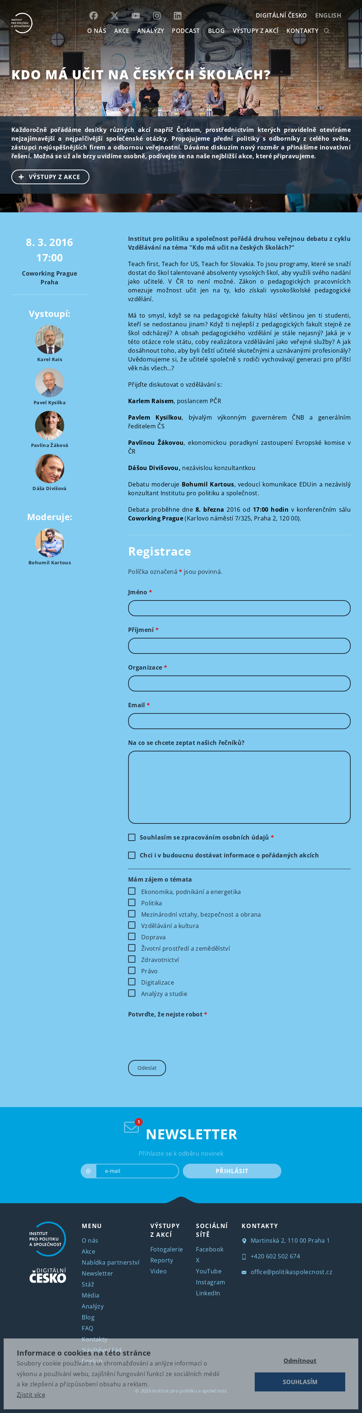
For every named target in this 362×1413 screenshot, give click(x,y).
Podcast (186, 31)
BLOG (216, 31)
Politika (151, 903)
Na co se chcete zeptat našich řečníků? (186, 743)
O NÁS (96, 31)
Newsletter (97, 1273)
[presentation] (183, 1036)
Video (158, 1271)
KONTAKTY (302, 31)
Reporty (161, 1260)
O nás (90, 1240)
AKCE (121, 31)
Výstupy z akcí (255, 31)
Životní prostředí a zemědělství (185, 948)
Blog (88, 1317)
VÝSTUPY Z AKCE (46, 176)
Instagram (211, 1282)
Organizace (147, 667)
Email (139, 705)
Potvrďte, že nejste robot (168, 1014)
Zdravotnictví (160, 960)
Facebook (209, 1249)
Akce (88, 1251)
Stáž (88, 1284)
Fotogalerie (166, 1249)
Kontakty (94, 1339)
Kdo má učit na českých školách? (141, 74)
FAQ (87, 1328)
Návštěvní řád (102, 1350)
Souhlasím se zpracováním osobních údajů (207, 837)
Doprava (153, 937)
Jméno (140, 592)
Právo (149, 971)
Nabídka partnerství (110, 1262)
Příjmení (143, 630)
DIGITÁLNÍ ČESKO (281, 15)
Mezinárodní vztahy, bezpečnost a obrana (201, 914)
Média (90, 1295)
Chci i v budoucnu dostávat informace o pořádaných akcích (229, 855)
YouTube (209, 1271)
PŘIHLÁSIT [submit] (232, 1171)
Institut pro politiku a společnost (189, 1390)
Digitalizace (157, 982)
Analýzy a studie (164, 994)
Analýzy (150, 31)
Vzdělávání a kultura (170, 926)
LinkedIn (208, 1293)
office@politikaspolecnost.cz (287, 1272)
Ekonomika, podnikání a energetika (191, 892)
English (328, 15)
